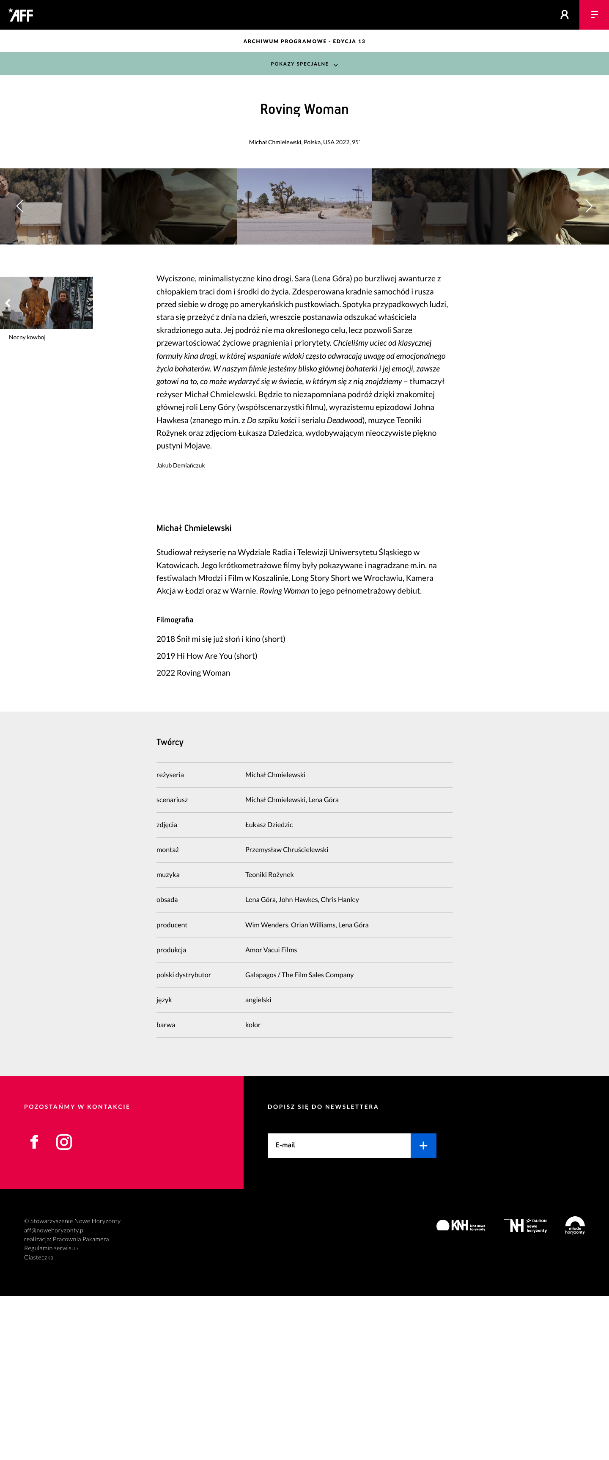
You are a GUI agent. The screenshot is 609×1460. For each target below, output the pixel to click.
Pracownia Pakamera (81, 1403)
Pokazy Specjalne (300, 63)
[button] (589, 288)
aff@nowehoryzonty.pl (54, 1393)
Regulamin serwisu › (51, 1412)
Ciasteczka (39, 1421)
